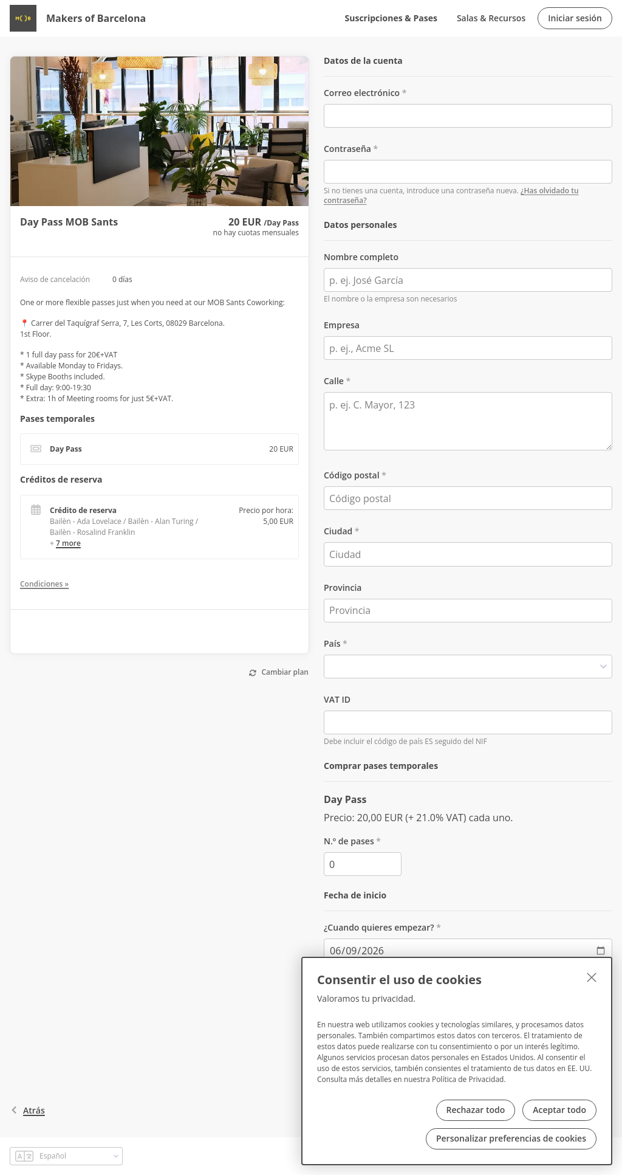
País (332, 643)
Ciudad (338, 531)
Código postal (352, 475)
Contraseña (347, 148)
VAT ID (337, 699)
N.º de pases (349, 841)
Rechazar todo (475, 1109)
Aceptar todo (559, 1109)
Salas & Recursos (491, 18)
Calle (334, 381)
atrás (27, 1110)
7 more (68, 543)
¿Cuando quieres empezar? (379, 927)
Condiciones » (44, 584)
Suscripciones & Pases (391, 18)
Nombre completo (361, 257)
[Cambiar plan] (279, 673)
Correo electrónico (362, 92)
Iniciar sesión (575, 18)
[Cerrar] (591, 977)
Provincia (342, 587)
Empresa (342, 325)
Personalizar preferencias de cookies (511, 1138)
